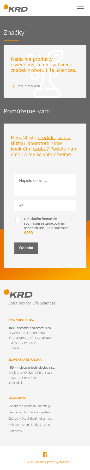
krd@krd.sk (15, 383)
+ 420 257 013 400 (22, 343)
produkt (46, 138)
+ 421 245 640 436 (22, 378)
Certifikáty (15, 431)
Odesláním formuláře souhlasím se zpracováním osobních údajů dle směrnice (46, 226)
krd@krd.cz (15, 348)
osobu (40, 149)
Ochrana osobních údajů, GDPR (29, 425)
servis (64, 138)
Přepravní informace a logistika (29, 412)
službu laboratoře (30, 143)
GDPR (28, 233)
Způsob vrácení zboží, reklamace (30, 418)
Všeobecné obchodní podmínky (29, 406)
